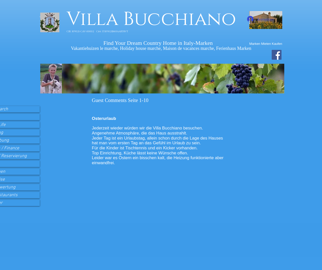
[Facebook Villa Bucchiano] (276, 55)
